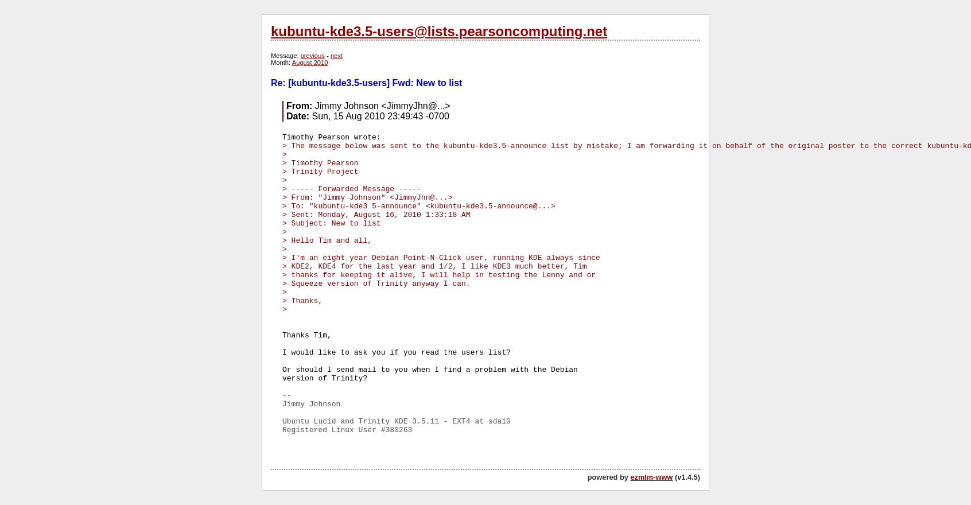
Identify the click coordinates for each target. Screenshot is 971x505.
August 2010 (310, 62)
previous (313, 55)
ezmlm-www (651, 477)
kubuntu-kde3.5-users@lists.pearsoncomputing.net (439, 31)
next (337, 55)
